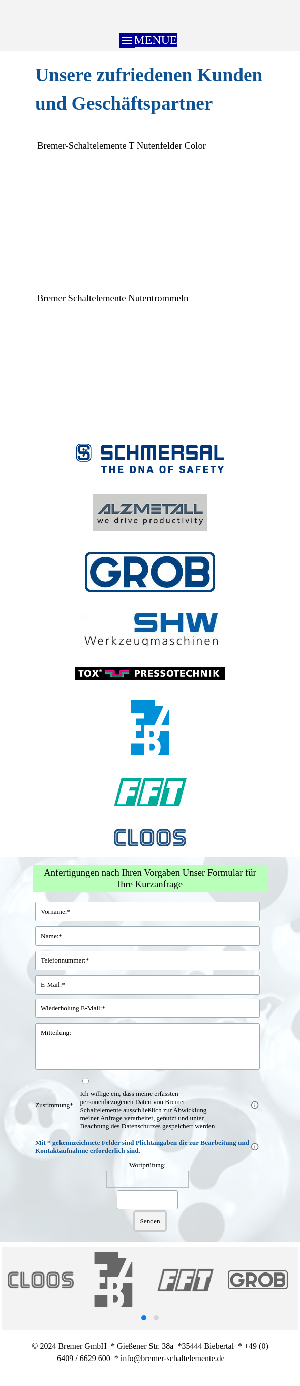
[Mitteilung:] (147, 1046)
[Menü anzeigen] (127, 40)
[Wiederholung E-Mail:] (147, 1008)
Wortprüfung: (147, 1165)
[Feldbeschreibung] (255, 1105)
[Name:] (147, 936)
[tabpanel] (150, 89)
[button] (144, 1318)
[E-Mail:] (147, 985)
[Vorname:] (147, 911)
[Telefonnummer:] (147, 960)
